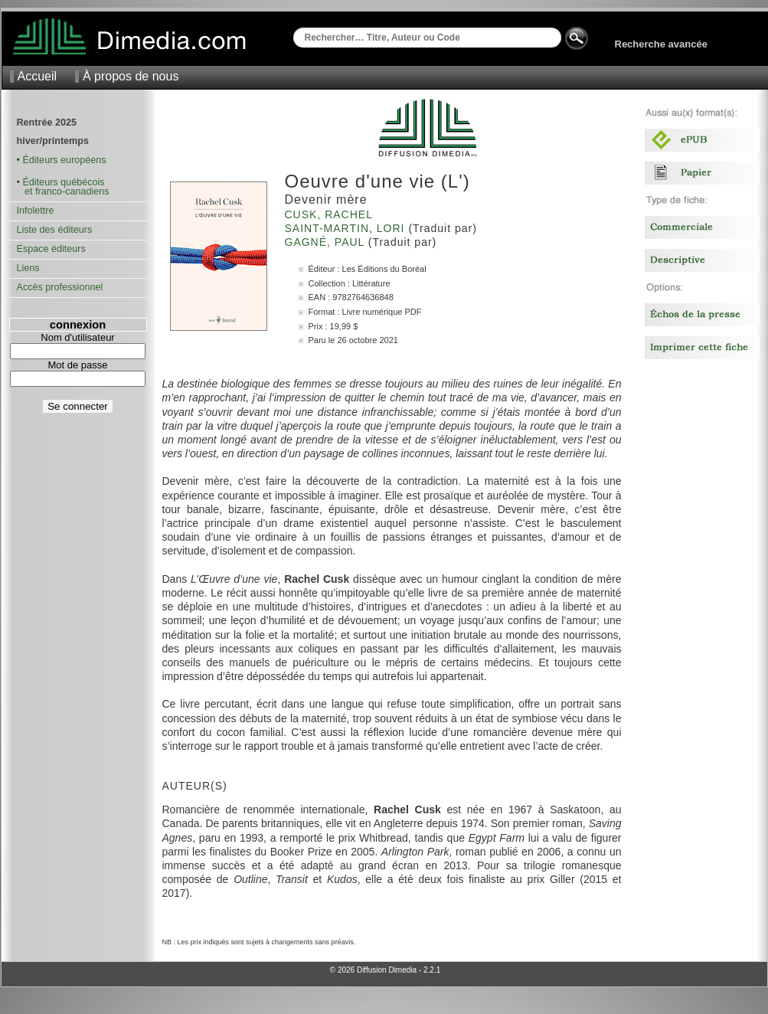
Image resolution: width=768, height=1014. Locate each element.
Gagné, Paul (326, 242)
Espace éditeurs (51, 249)
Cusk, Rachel (331, 214)
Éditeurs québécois (63, 182)
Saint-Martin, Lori (347, 228)
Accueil (37, 76)
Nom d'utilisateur (77, 337)
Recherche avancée (661, 44)
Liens (28, 268)
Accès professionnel (60, 287)
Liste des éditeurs (55, 229)
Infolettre (35, 210)
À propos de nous (130, 76)
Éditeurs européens (64, 160)
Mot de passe (77, 365)
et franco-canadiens (63, 191)
